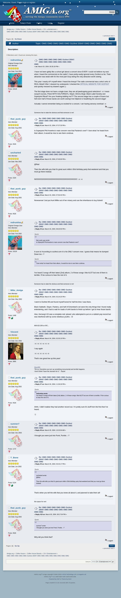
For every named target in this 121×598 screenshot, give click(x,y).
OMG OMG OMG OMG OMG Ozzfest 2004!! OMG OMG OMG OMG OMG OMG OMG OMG (54, 62)
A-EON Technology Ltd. (68, 574)
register (32, 3)
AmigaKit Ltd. (82, 574)
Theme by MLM (66, 579)
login (25, 3)
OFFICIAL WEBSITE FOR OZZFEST (94, 84)
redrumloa (16, 60)
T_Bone (14, 457)
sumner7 (15, 424)
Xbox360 (37, 367)
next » (112, 36)
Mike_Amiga (17, 290)
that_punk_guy (18, 119)
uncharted (16, 152)
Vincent (14, 332)
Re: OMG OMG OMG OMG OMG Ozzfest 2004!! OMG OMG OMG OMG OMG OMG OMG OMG (53, 121)
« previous (106, 36)
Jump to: (88, 561)
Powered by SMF (54, 579)
